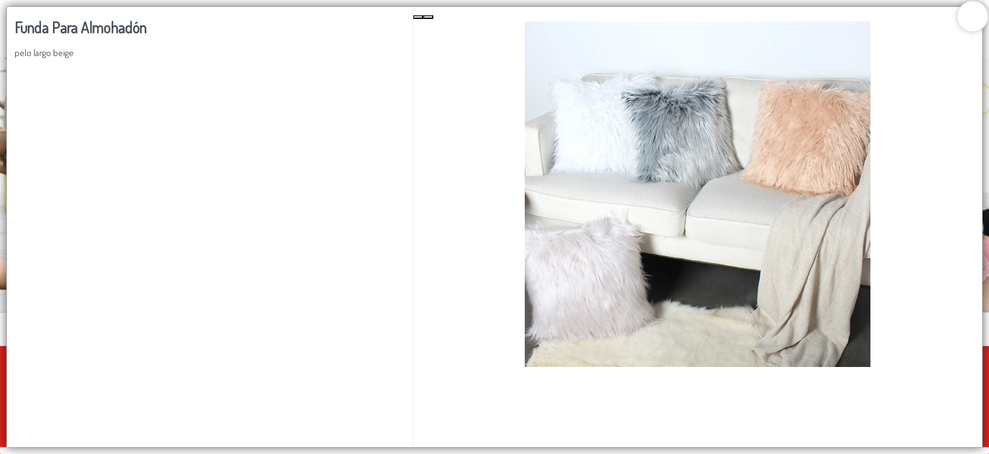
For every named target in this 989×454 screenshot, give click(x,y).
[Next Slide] (428, 17)
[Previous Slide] (418, 17)
